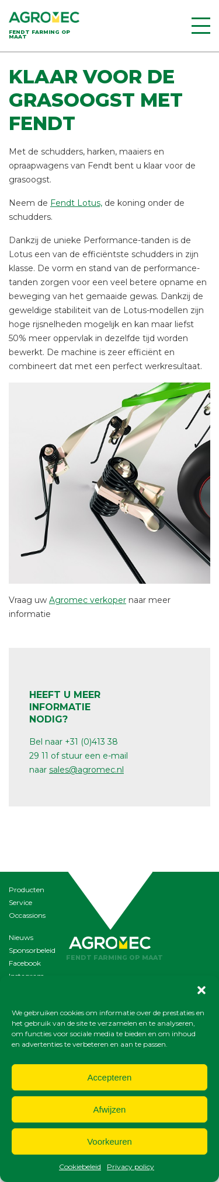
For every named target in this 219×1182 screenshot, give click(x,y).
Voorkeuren (109, 1141)
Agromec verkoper (87, 600)
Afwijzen (109, 1109)
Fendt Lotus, (76, 203)
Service (20, 902)
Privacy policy (130, 1166)
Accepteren (110, 1077)
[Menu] (201, 25)
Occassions (27, 915)
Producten (26, 889)
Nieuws (21, 937)
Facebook (25, 963)
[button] (201, 990)
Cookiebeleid (80, 1166)
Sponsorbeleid (32, 950)
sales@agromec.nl (86, 769)
